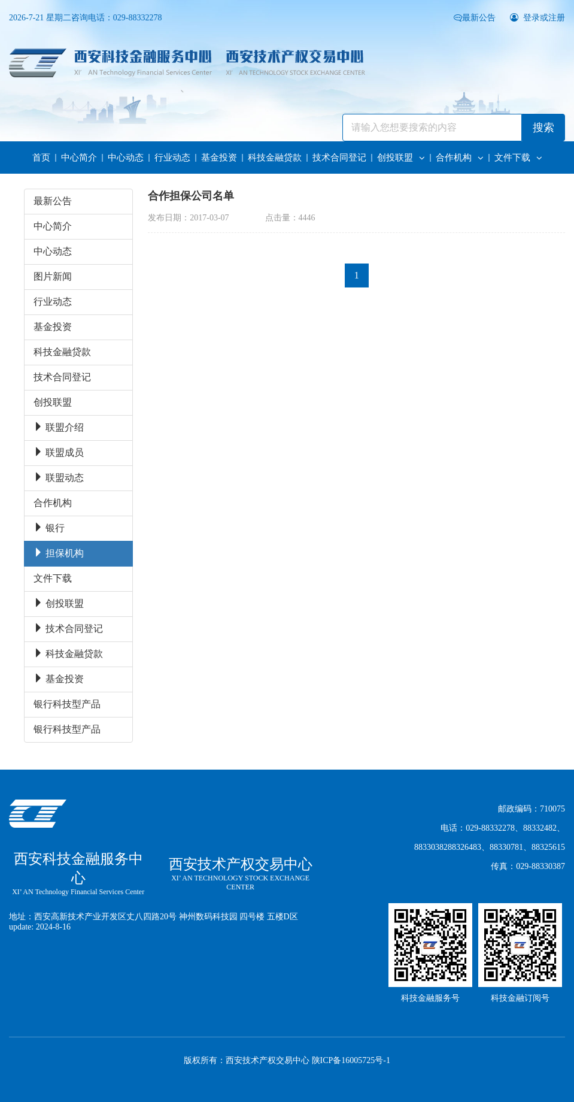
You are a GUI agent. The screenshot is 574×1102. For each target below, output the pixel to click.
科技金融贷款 (275, 157)
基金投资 (219, 157)
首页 (41, 157)
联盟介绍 (59, 427)
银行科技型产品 (67, 704)
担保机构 (59, 553)
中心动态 (126, 157)
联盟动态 (59, 478)
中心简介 (79, 157)
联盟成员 (59, 452)
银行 (49, 528)
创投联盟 (401, 157)
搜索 (543, 128)
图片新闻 (53, 276)
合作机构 (460, 157)
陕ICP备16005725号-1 (351, 1060)
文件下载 (518, 157)
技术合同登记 (339, 157)
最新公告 (476, 17)
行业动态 (172, 157)
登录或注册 (538, 17)
